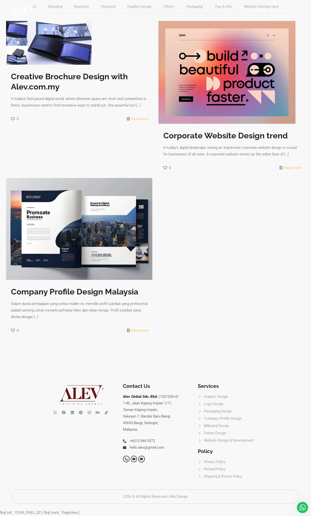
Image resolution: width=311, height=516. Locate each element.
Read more (140, 119)
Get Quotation (287, 10)
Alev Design (178, 496)
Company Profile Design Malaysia (74, 291)
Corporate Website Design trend (225, 135)
